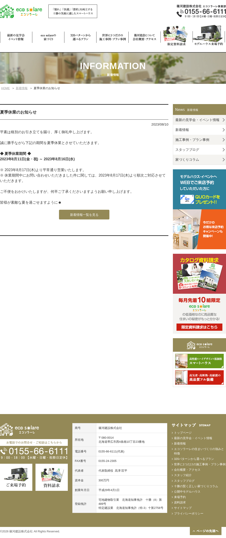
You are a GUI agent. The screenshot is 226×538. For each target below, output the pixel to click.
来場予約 (180, 497)
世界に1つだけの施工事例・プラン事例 (200, 464)
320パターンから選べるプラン (194, 459)
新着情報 (22, 88)
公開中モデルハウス (187, 491)
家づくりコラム (187, 159)
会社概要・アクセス (187, 469)
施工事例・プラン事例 (192, 140)
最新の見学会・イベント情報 (197, 120)
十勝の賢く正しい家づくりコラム (196, 486)
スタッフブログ (187, 149)
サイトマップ (183, 508)
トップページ (183, 432)
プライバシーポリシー (188, 513)
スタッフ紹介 (183, 475)
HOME (5, 88)
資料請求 (180, 502)
